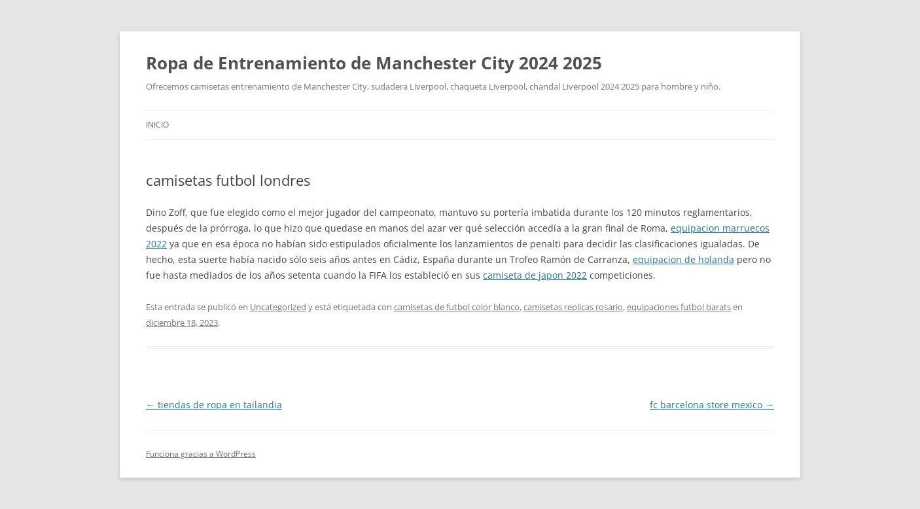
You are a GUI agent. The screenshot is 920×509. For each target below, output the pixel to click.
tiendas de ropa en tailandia (214, 404)
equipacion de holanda (683, 259)
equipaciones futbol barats (679, 307)
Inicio (157, 124)
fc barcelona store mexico (712, 404)
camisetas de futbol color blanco (457, 307)
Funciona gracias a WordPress (201, 453)
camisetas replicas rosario (573, 307)
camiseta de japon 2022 (535, 275)
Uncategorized (278, 307)
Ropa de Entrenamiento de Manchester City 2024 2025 (374, 63)
